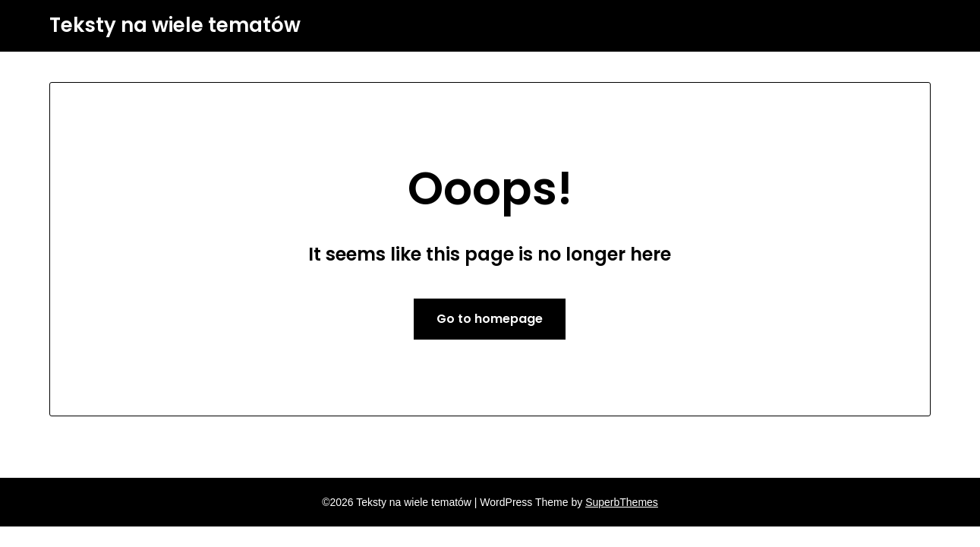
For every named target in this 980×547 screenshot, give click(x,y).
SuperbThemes (621, 502)
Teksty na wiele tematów (175, 26)
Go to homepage (489, 318)
